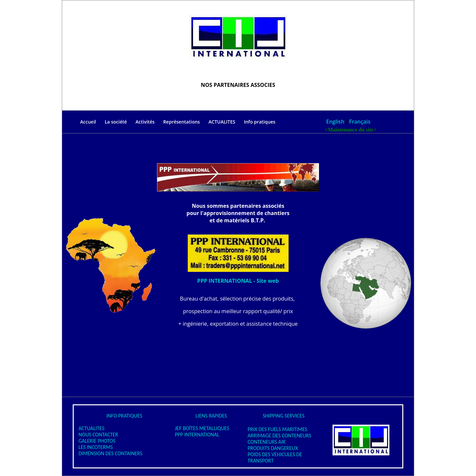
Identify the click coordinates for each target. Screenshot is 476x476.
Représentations (181, 122)
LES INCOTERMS (93, 447)
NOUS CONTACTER (96, 434)
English (335, 121)
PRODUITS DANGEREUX (273, 448)
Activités (145, 122)
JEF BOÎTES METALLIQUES (202, 428)
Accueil (79, 122)
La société (116, 122)
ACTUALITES (222, 122)
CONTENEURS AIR (267, 442)
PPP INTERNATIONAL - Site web (238, 280)
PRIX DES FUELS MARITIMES (277, 429)
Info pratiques (259, 122)
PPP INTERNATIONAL (197, 434)
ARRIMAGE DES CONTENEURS (279, 435)
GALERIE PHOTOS (94, 441)
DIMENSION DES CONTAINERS (108, 453)
